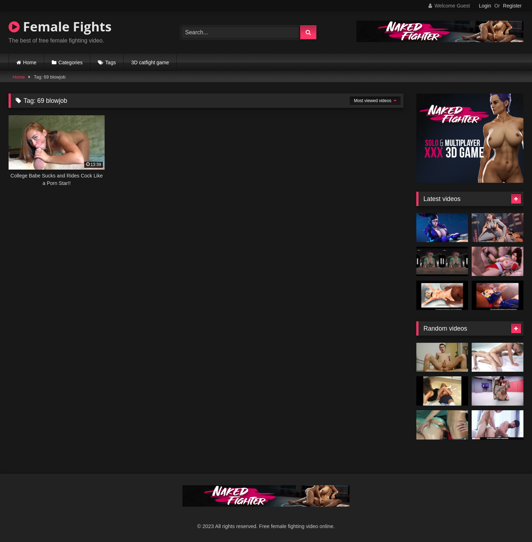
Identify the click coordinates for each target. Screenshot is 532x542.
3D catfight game (150, 62)
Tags (110, 62)
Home (29, 62)
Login (485, 6)
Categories (71, 62)
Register (512, 6)
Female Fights (60, 26)
